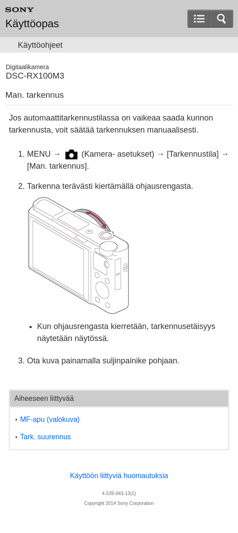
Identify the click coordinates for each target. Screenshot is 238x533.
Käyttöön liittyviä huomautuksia (119, 475)
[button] (221, 18)
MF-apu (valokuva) (49, 419)
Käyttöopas (32, 23)
